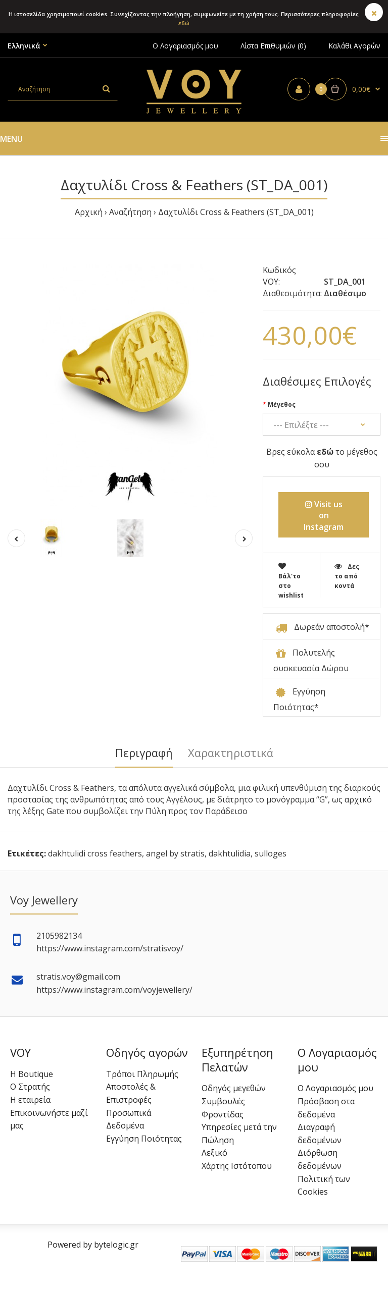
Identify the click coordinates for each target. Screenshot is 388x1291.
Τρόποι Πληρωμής (142, 1074)
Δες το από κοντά (346, 576)
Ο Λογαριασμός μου (185, 45)
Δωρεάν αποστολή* (331, 626)
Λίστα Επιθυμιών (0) (273, 45)
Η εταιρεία (30, 1099)
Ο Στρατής (30, 1086)
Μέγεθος (282, 404)
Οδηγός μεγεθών (234, 1088)
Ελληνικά (24, 45)
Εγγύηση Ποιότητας (144, 1138)
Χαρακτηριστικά (230, 752)
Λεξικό (214, 1152)
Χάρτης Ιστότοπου (237, 1165)
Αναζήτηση (130, 212)
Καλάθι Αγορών (354, 45)
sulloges (270, 853)
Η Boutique (31, 1074)
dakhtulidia (230, 853)
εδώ (183, 23)
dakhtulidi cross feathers (95, 853)
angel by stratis (175, 853)
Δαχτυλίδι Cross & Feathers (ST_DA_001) (236, 212)
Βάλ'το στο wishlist (291, 581)
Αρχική (89, 212)
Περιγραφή (144, 752)
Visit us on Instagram (324, 515)
